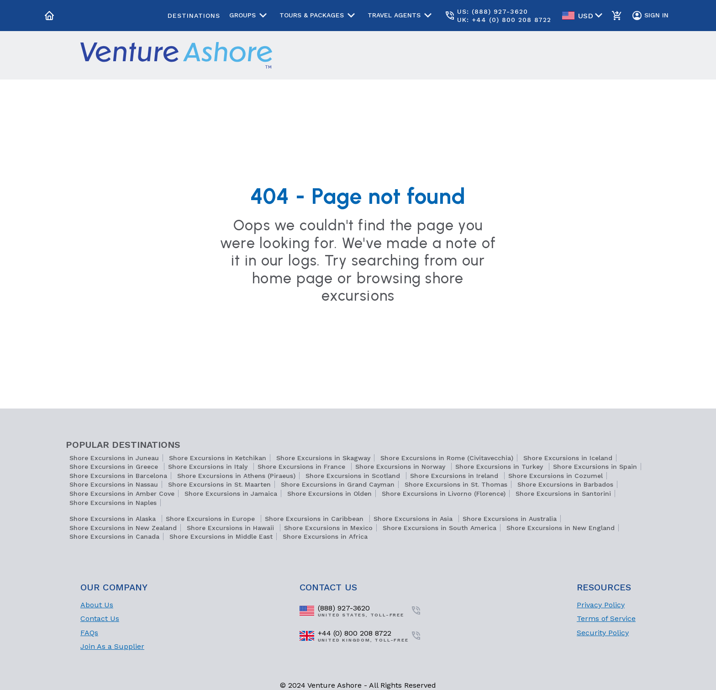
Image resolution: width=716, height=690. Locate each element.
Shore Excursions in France (302, 466)
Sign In (650, 15)
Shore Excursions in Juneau (114, 458)
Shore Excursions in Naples (113, 502)
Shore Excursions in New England (560, 527)
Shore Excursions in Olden (329, 493)
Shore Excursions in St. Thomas (456, 484)
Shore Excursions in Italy (209, 466)
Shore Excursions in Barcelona (118, 475)
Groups (249, 15)
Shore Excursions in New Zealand (123, 527)
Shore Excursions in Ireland (455, 475)
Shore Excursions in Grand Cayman (338, 484)
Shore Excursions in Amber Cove (121, 493)
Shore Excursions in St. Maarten (219, 484)
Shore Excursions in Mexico (328, 527)
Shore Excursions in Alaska (113, 518)
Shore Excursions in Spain (595, 466)
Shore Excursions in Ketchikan (217, 458)
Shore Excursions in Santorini (563, 493)
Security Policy (603, 632)
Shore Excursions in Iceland (567, 458)
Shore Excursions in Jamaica (230, 493)
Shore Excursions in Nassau (113, 484)
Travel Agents (401, 15)
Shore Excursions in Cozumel (555, 475)
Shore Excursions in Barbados (565, 484)
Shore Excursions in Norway (401, 466)
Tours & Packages (318, 15)
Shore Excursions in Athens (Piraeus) (236, 475)
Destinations (194, 15)
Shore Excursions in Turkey (500, 466)
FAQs (89, 632)
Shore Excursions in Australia (510, 518)
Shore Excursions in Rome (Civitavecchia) (446, 458)
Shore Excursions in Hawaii (231, 527)
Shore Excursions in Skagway (323, 458)
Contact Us (99, 618)
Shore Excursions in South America (439, 527)
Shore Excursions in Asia (414, 518)
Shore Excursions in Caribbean (315, 518)
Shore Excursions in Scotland (353, 475)
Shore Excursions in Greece (114, 466)
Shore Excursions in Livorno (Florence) (443, 493)
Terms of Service (606, 618)
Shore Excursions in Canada (114, 536)
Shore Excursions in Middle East (221, 536)
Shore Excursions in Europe (211, 518)
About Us (96, 604)
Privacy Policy (601, 604)
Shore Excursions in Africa (325, 536)
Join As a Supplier (112, 646)
